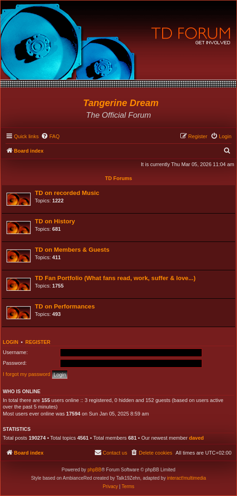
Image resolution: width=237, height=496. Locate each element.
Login (10, 342)
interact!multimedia (186, 478)
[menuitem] (50, 136)
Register (38, 342)
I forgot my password (26, 374)
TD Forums (118, 178)
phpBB (94, 469)
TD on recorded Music (67, 192)
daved (196, 438)
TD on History (55, 221)
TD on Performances (65, 306)
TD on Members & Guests (72, 249)
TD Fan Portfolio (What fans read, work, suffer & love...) (115, 278)
